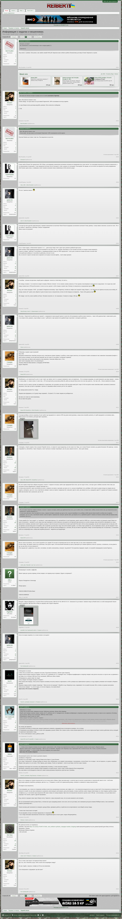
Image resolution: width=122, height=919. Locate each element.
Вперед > (39, 36)
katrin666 (22, 630)
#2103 (117, 156)
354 (15, 845)
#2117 (117, 597)
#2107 (117, 275)
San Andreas (13, 617)
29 (15, 210)
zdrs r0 (21, 220)
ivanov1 (28, 311)
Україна (14, 471)
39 (15, 722)
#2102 (117, 120)
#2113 (117, 477)
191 (15, 366)
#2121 (117, 736)
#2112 (117, 442)
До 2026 (103, 74)
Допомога (92, 915)
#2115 (117, 535)
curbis (21, 564)
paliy (25, 564)
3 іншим (37, 739)
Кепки (116, 74)
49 (15, 208)
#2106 (117, 243)
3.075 (15, 847)
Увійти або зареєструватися (110, 1)
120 (15, 686)
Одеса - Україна (13, 768)
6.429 (15, 766)
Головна (38, 915)
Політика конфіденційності (112, 915)
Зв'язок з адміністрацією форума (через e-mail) (25, 915)
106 (15, 462)
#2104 (117, 182)
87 (30, 36)
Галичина (14, 849)
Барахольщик (35, 311)
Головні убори (110, 74)
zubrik (34, 630)
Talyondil (28, 564)
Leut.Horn (34, 34)
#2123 (117, 817)
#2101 (117, 67)
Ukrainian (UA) (7, 915)
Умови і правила (100, 915)
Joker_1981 (22, 184)
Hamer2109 (22, 374)
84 (23, 36)
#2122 (117, 772)
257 (15, 178)
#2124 (117, 853)
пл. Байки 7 (13, 585)
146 (15, 467)
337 (15, 691)
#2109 (117, 344)
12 (15, 205)
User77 (25, 855)
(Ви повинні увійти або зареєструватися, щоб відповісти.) (104, 895)
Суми (15, 117)
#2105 (117, 217)
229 (15, 840)
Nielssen (10, 754)
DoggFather (9, 612)
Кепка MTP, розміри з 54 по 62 (103, 77)
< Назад (13, 36)
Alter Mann (9, 835)
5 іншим (39, 630)
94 (35, 36)
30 (15, 615)
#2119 (117, 663)
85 (25, 36)
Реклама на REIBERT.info (61, 25)
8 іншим (39, 775)
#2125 (117, 888)
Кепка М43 (34, 77)
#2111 (117, 407)
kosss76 (10, 681)
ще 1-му (33, 564)
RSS (42, 915)
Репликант (9, 457)
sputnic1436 (9, 200)
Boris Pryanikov (10, 51)
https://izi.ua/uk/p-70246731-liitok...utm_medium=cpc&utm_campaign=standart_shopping (53, 826)
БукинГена (28, 410)
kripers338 (22, 739)
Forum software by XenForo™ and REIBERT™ (99, 918)
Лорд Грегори (23, 311)
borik (27, 819)
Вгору (40, 915)
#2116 (117, 562)
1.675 (15, 63)
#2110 (117, 371)
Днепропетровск (12, 214)
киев (15, 695)
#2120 (117, 699)
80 (15, 727)
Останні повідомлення (9, 13)
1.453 (15, 729)
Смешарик (9, 362)
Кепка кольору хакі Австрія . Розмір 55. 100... (71, 78)
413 (15, 212)
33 (15, 843)
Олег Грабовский (29, 630)
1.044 (15, 469)
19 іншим (38, 701)
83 (21, 36)
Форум (6, 10)
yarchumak (27, 701)
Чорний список (14, 34)
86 (28, 36)
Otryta (21, 347)
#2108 (117, 308)
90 (15, 115)
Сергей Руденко (10, 174)
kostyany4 (9, 102)
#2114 (117, 502)
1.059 (15, 693)
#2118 (117, 627)
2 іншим (34, 855)
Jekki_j (9, 580)
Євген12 (22, 701)
